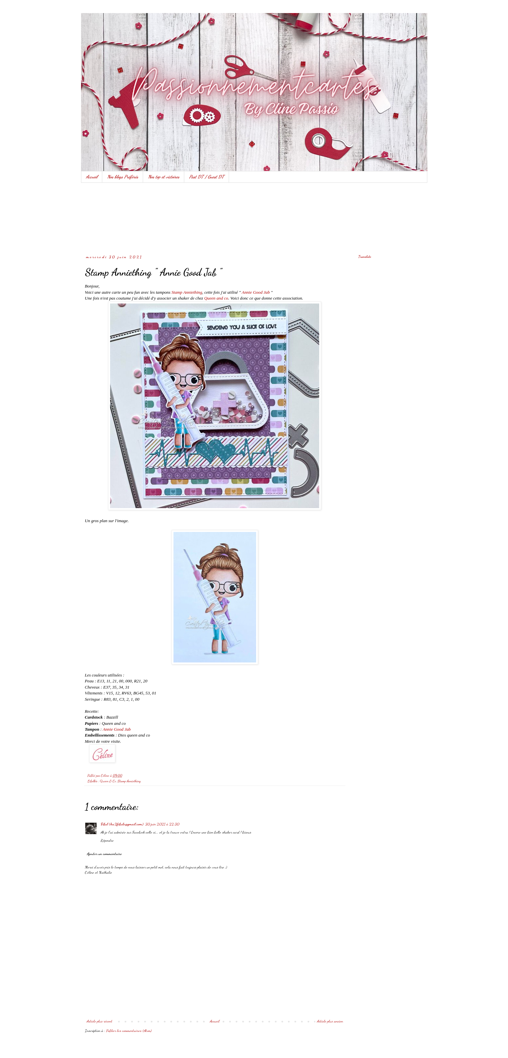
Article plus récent (99, 1021)
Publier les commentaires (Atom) (129, 1030)
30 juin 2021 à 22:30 (162, 824)
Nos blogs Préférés (122, 176)
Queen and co (216, 298)
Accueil (91, 176)
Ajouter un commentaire (104, 853)
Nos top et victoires (163, 176)
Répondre (107, 840)
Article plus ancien (330, 1021)
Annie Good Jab (256, 292)
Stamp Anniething (187, 292)
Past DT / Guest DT (206, 176)
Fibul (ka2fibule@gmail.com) (122, 824)
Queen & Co (108, 781)
